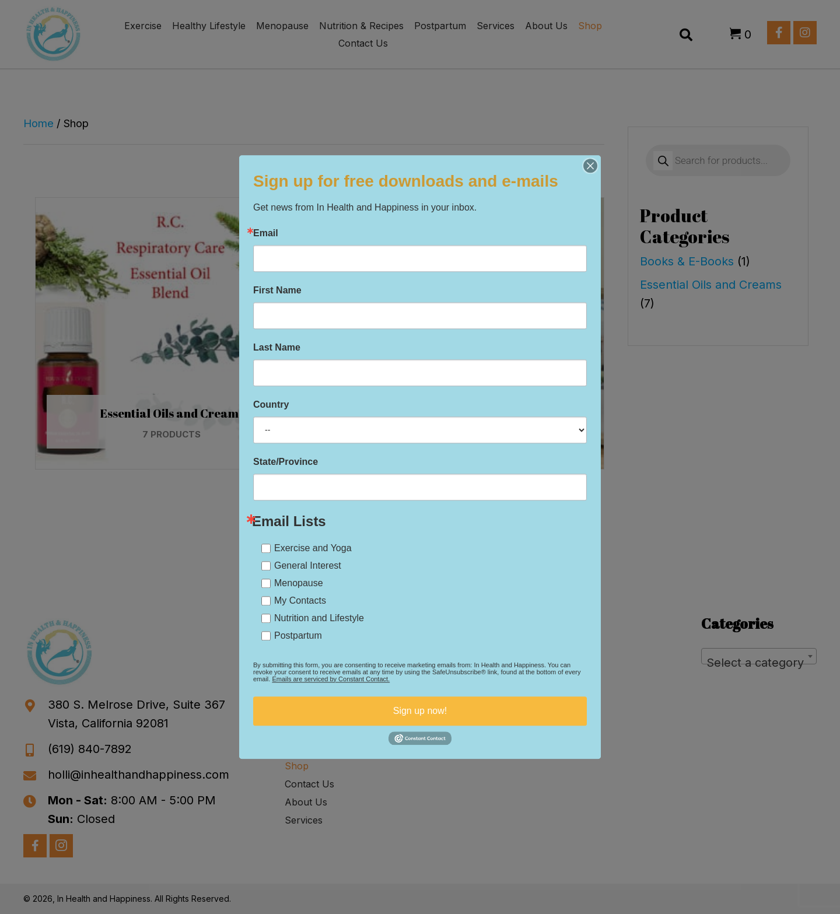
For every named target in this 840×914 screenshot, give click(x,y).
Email (265, 233)
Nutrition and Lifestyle (319, 618)
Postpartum (298, 635)
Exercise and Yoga (313, 548)
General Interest (307, 565)
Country (271, 404)
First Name (277, 290)
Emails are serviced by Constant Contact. (331, 678)
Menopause (298, 583)
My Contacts (300, 600)
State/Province (285, 462)
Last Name (276, 347)
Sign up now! (420, 711)
